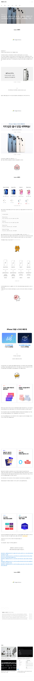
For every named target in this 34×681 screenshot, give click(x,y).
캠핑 (5, 5)
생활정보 (3, 612)
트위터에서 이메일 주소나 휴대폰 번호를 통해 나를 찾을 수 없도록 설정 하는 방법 (14, 617)
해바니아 (3, 2)
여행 (16, 5)
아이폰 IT (6, 612)
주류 (12, 5)
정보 (19, 5)
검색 (30, 2)
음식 (8, 5)
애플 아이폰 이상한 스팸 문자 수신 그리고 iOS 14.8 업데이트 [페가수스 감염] (13, 616)
